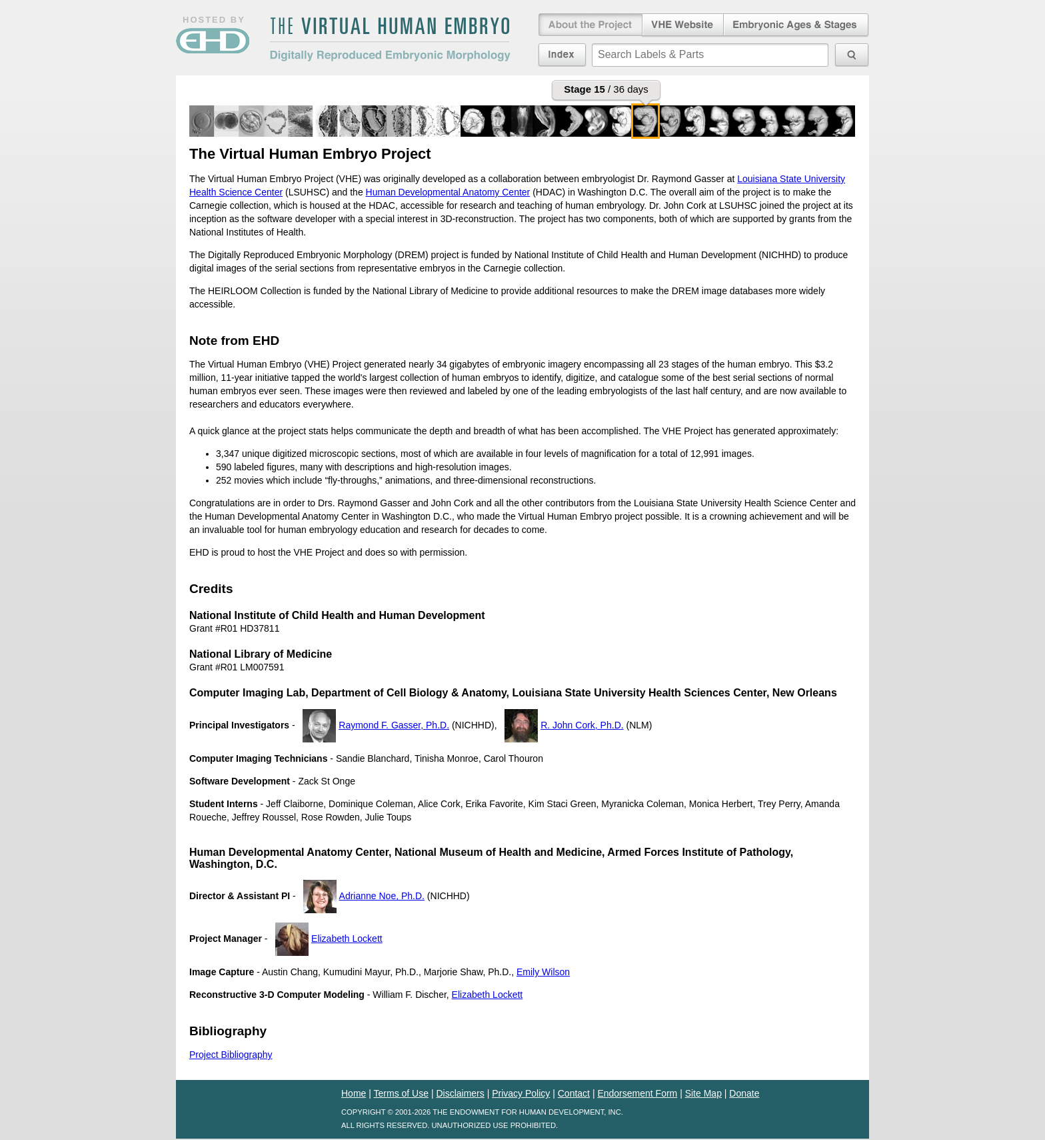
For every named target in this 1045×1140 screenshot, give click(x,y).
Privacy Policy (521, 1093)
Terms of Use (401, 1093)
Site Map (703, 1093)
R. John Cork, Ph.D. (582, 725)
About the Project (589, 25)
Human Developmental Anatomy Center (448, 192)
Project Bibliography (231, 1054)
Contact (574, 1093)
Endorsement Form (637, 1093)
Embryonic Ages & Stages (796, 25)
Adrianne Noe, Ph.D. (382, 896)
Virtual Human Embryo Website (683, 25)
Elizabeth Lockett (347, 938)
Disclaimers (460, 1093)
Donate (744, 1093)
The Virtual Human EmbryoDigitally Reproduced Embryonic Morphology (390, 39)
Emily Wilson (543, 972)
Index (562, 55)
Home (353, 1093)
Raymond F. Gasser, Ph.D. (394, 725)
